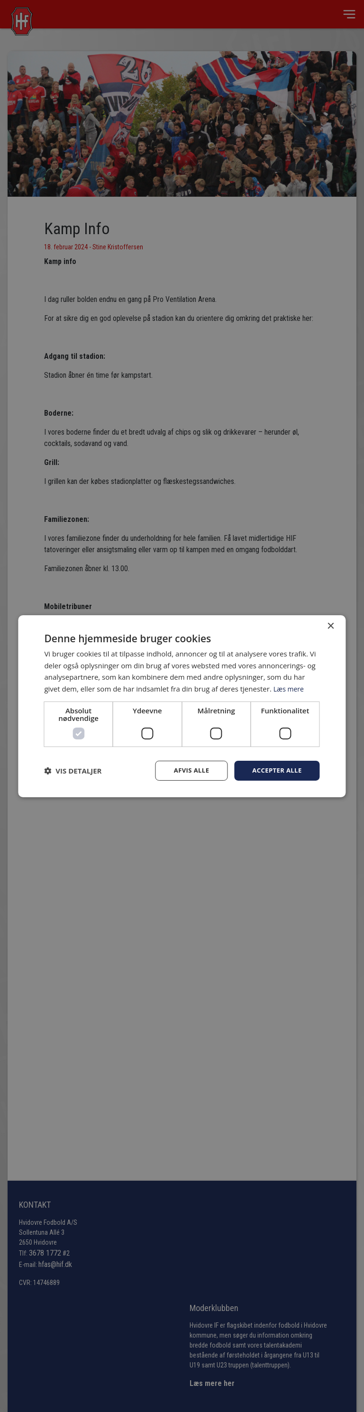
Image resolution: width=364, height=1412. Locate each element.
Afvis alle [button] (187, 769)
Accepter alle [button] (275, 769)
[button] (72, 770)
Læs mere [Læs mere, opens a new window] (289, 688)
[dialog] (182, 706)
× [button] (330, 625)
